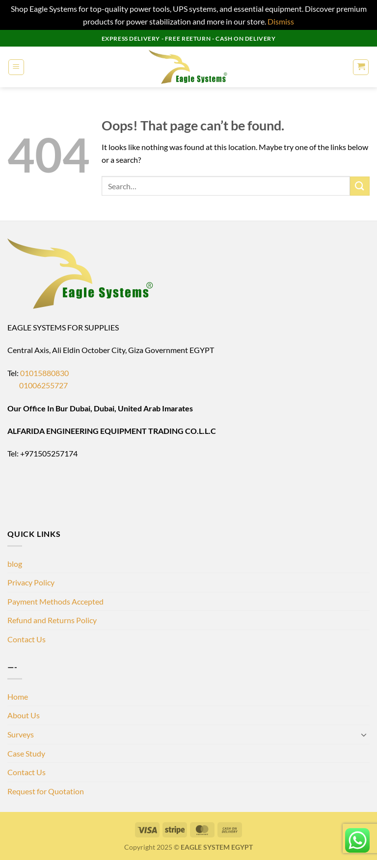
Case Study (26, 753)
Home (17, 696)
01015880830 (44, 373)
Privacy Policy (30, 582)
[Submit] (360, 186)
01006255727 (37, 385)
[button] (16, 67)
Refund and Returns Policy (52, 620)
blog (14, 563)
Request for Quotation (45, 791)
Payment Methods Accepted (55, 601)
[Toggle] (364, 734)
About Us (23, 715)
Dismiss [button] (281, 21)
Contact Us (26, 639)
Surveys (20, 734)
